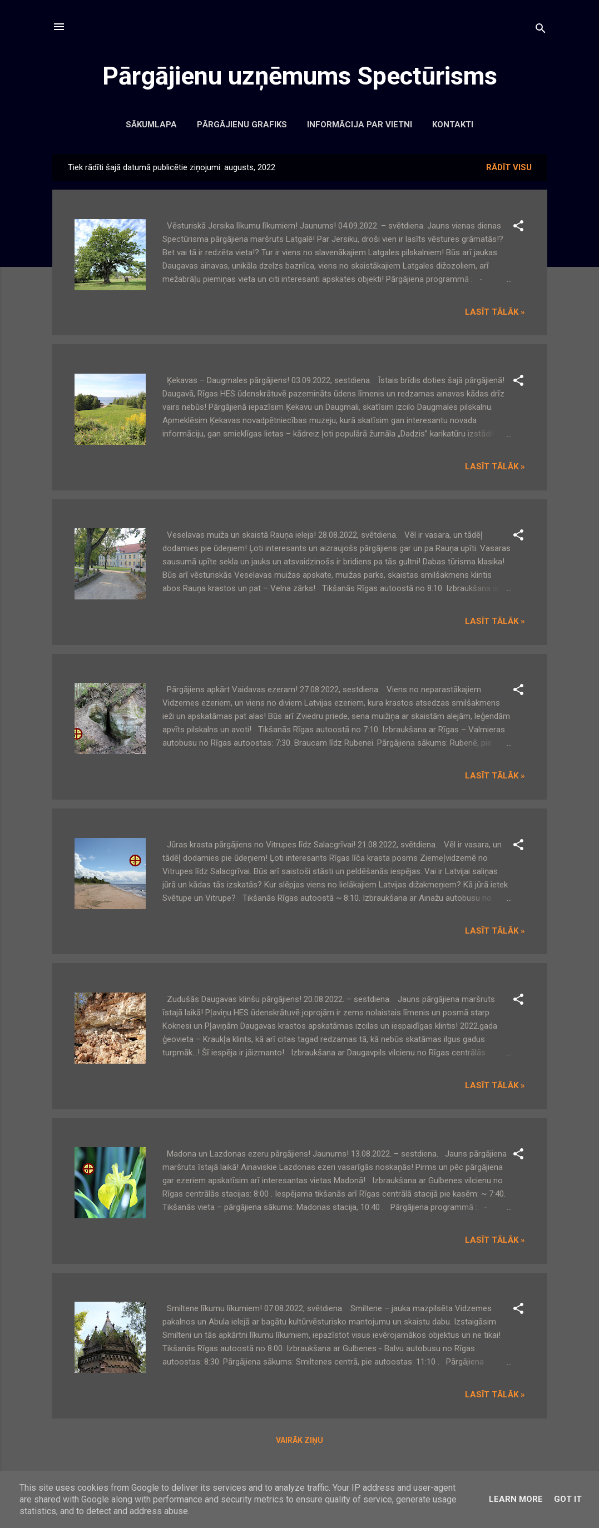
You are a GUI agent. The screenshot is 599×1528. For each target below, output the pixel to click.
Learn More (516, 1499)
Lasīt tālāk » (495, 312)
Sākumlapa (151, 125)
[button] (518, 227)
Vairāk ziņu (299, 1440)
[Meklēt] (540, 30)
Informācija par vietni (359, 125)
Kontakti (452, 125)
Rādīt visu (509, 167)
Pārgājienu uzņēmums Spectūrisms (299, 76)
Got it (568, 1499)
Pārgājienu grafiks (242, 125)
